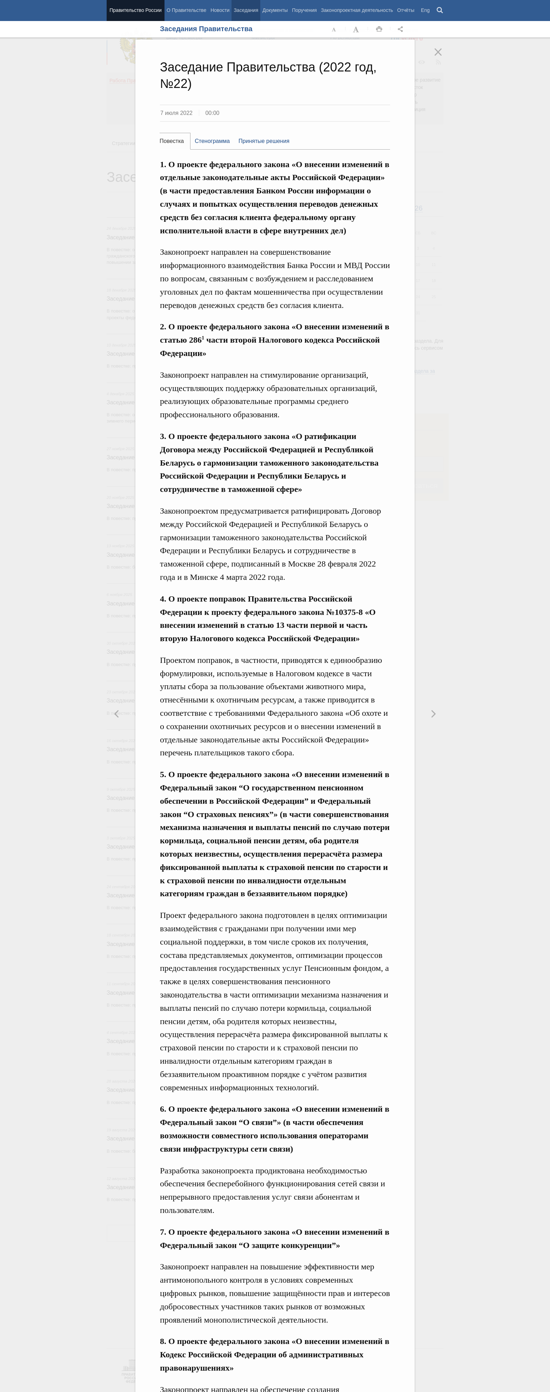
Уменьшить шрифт (334, 29)
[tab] (175, 141)
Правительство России (135, 10)
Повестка (172, 141)
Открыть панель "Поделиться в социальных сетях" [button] (401, 29)
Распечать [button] (379, 29)
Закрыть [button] (443, 56)
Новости (219, 10)
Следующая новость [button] (116, 713)
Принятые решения (264, 141)
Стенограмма (212, 141)
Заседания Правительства (206, 29)
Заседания (246, 10)
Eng (425, 10)
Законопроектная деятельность (357, 10)
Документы (275, 10)
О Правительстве (186, 10)
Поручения (304, 10)
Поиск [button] (440, 10)
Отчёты (405, 10)
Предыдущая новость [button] (433, 713)
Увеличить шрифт (356, 29)
